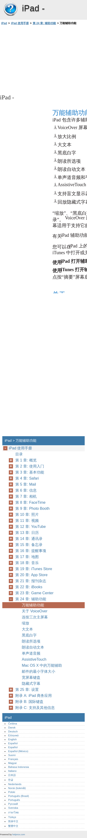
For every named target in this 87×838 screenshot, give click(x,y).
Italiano (12, 771)
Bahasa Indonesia (18, 767)
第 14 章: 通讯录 (28, 539)
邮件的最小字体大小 (38, 671)
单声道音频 (31, 653)
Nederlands (14, 784)
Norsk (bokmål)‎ (17, 788)
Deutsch (13, 731)
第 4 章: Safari (27, 478)
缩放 (25, 623)
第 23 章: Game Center (34, 593)
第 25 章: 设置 (27, 690)
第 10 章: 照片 (27, 514)
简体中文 (13, 821)
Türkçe (12, 817)
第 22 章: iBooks (28, 587)
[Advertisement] (43, 59)
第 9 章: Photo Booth (32, 508)
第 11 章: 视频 (27, 521)
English (12, 739)
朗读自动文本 (33, 647)
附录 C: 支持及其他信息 (35, 708)
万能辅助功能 (33, 605)
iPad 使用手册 (20, 23)
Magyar (12, 763)
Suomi (12, 755)
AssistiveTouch (34, 659)
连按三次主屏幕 (35, 617)
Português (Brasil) (18, 796)
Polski (11, 792)
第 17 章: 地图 (27, 557)
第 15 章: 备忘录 (28, 545)
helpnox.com (18, 834)
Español (12, 743)
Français (13, 759)
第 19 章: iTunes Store (33, 569)
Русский (13, 803)
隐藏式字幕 (31, 683)
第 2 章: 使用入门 (29, 466)
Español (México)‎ (18, 751)
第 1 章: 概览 (26, 460)
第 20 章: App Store (31, 575)
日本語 (12, 775)
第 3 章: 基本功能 (29, 472)
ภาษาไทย (13, 812)
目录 (19, 454)
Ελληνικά (13, 735)
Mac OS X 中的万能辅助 (42, 665)
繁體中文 (13, 826)
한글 (10, 779)
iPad (10, 9)
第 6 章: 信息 (26, 490)
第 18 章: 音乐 (27, 563)
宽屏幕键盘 (31, 677)
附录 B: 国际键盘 (29, 702)
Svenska (13, 807)
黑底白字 (29, 635)
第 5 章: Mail (25, 484)
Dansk (12, 727)
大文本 (27, 629)
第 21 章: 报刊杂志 (30, 581)
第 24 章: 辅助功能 (44, 23)
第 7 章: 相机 (26, 496)
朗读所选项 (31, 641)
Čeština (12, 723)
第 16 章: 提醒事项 (30, 551)
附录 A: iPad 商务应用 (33, 696)
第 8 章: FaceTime (30, 502)
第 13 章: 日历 (27, 533)
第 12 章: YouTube (30, 527)
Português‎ (14, 800)
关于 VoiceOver (34, 611)
